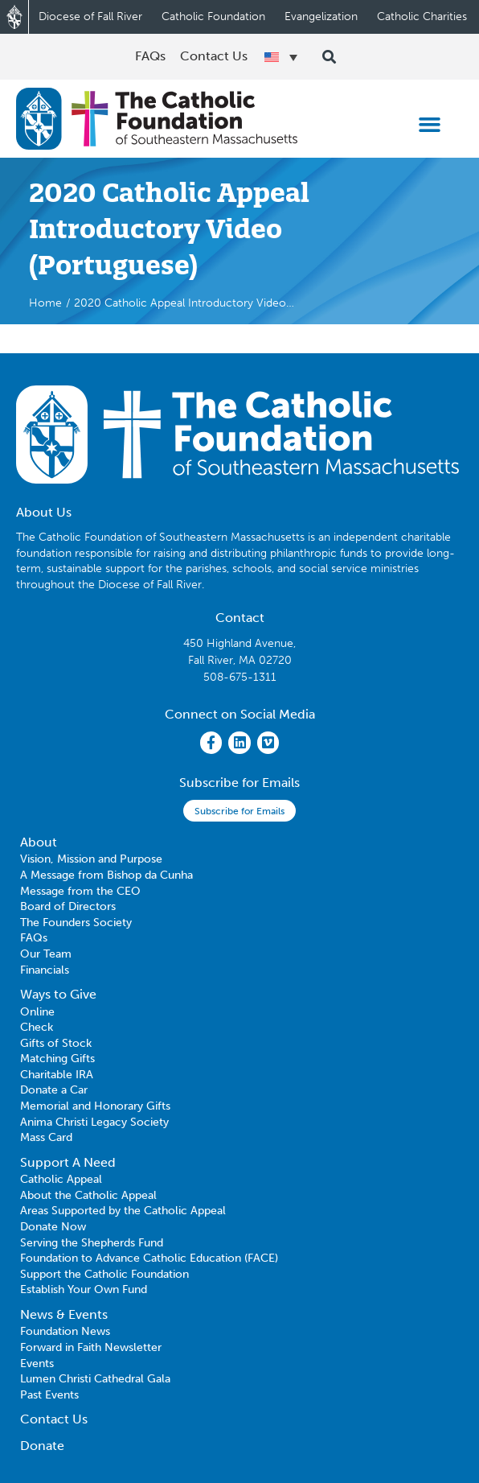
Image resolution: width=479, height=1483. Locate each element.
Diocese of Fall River (90, 16)
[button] (429, 124)
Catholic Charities (422, 16)
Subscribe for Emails (239, 811)
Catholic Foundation (213, 16)
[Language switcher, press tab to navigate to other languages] (280, 57)
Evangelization (321, 16)
